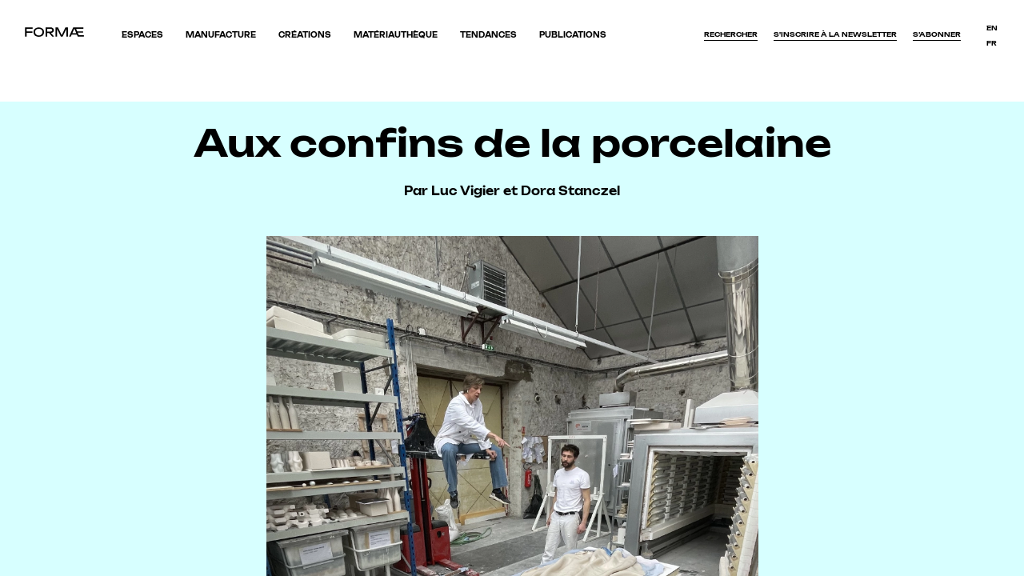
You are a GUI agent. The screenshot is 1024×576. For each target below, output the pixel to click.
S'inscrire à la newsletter (835, 34)
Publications (572, 34)
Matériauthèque (396, 34)
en (992, 28)
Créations (304, 34)
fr (991, 43)
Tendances (488, 34)
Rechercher (731, 34)
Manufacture (221, 34)
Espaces (142, 34)
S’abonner (937, 34)
